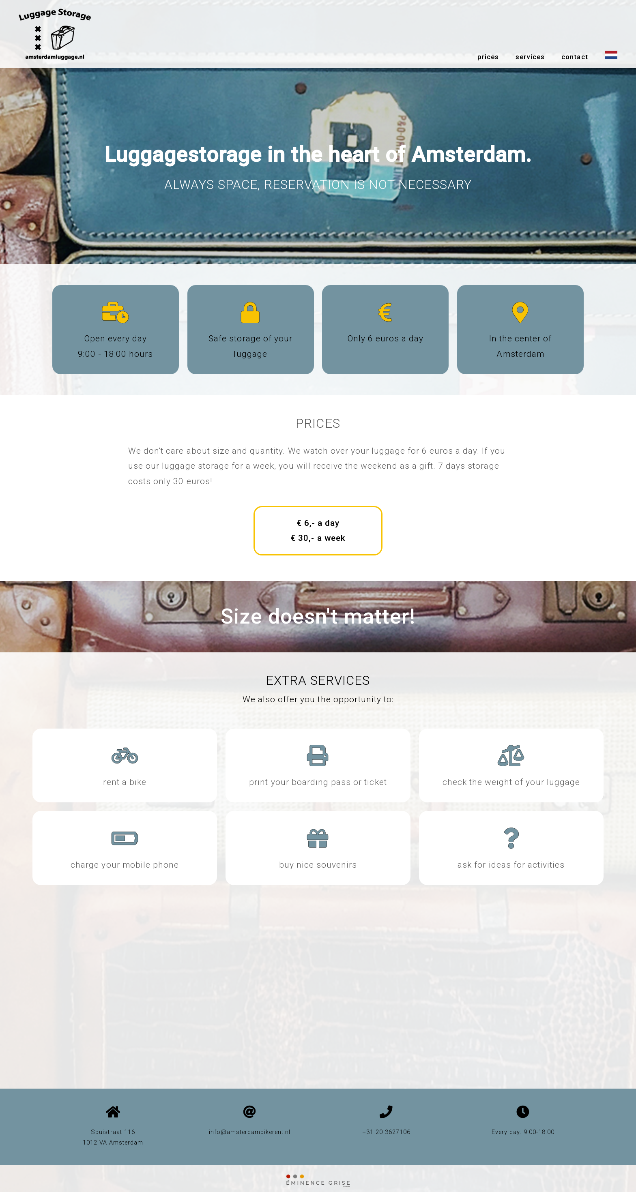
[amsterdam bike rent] (125, 761)
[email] (250, 1114)
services (530, 57)
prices (488, 57)
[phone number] (387, 1114)
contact (574, 57)
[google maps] (113, 1114)
